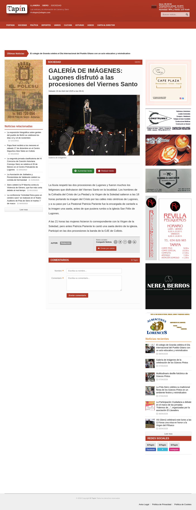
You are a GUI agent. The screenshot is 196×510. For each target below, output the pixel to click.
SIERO (45, 5)
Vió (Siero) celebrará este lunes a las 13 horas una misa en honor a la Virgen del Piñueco (173, 423)
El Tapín (134, 260)
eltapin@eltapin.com (41, 12)
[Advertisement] (98, 39)
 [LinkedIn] (134, 242)
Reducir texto (106, 170)
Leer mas (24, 210)
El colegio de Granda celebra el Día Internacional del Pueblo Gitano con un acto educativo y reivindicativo (173, 348)
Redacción (65, 243)
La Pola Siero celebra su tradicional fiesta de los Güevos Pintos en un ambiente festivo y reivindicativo (173, 390)
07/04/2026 (162, 366)
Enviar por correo (106, 248)
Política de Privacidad (161, 504)
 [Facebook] (124, 242)
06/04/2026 (162, 414)
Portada (10, 25)
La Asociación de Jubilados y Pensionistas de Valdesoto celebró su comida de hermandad (23, 177)
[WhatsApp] (115, 242)
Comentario (57, 278)
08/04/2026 (162, 354)
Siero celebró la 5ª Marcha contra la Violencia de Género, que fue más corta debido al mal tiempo (24, 187)
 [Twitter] (120, 242)
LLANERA (35, 5)
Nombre (59, 271)
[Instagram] (129, 242)
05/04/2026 (162, 429)
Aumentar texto (83, 170)
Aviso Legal (144, 504)
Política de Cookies (182, 504)
